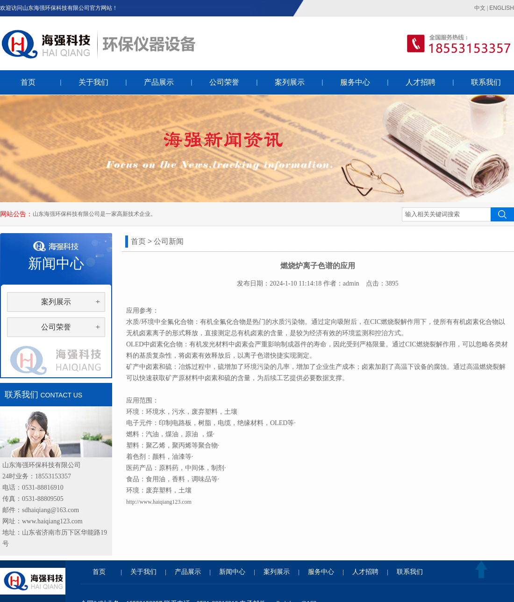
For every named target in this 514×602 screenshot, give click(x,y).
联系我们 (486, 82)
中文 (479, 8)
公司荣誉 (224, 82)
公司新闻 (169, 241)
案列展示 (290, 82)
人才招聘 (420, 82)
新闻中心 (232, 571)
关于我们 (93, 82)
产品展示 (159, 82)
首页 (28, 82)
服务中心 (355, 82)
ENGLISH (501, 8)
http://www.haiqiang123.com (159, 502)
